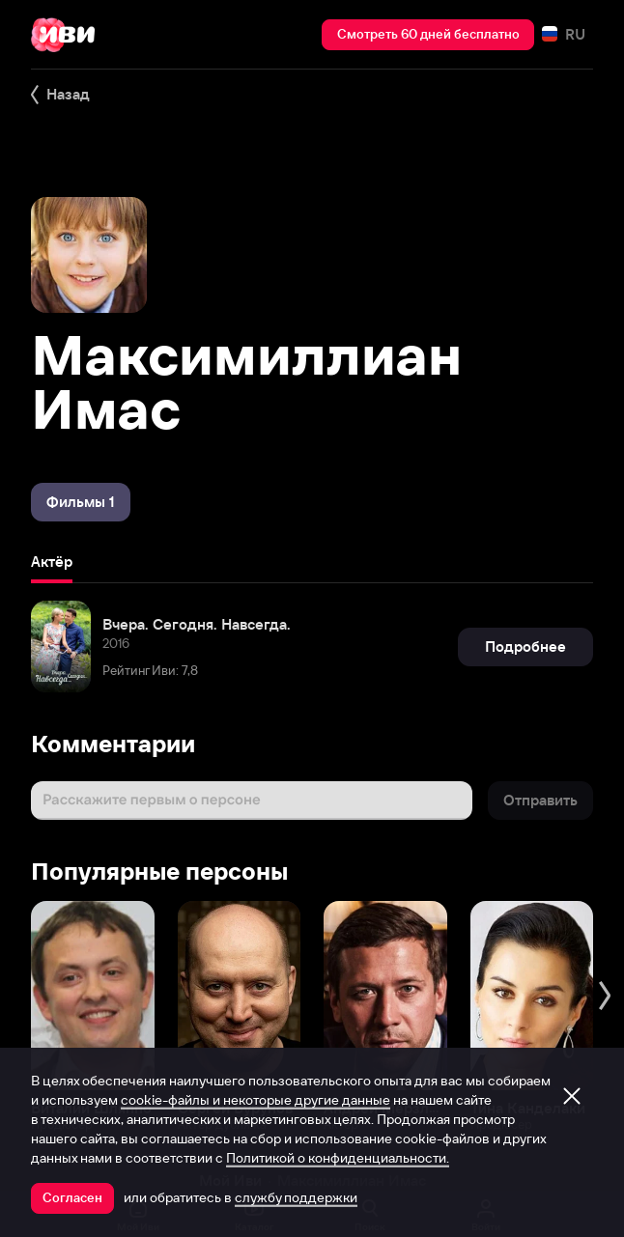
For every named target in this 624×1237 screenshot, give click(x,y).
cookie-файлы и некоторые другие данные (255, 1100)
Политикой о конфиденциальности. (337, 1158)
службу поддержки (296, 1197)
